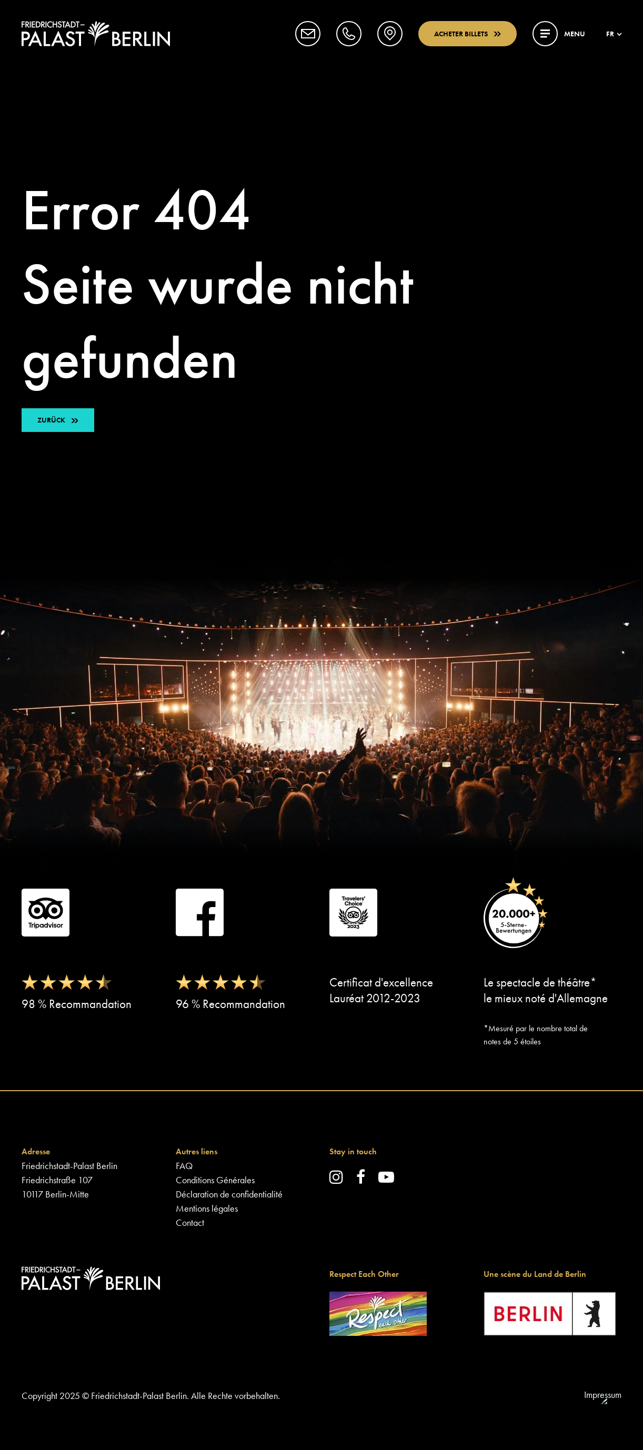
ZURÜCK (51, 420)
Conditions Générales (215, 1180)
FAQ (184, 1166)
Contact (190, 1222)
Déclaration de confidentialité (229, 1194)
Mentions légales (207, 1208)
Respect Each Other (364, 1274)
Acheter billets (467, 33)
